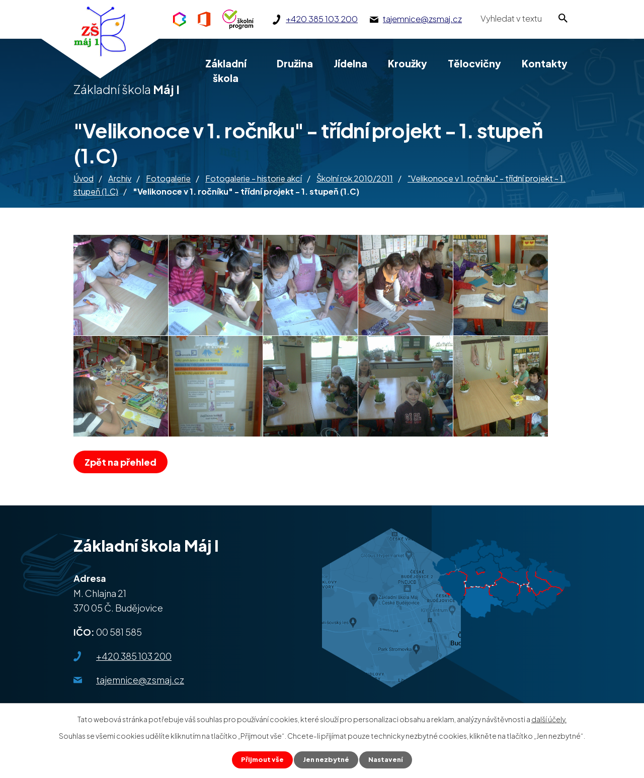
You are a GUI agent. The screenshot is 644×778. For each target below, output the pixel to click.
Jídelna (350, 63)
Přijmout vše (259, 759)
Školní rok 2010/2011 (354, 178)
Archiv (119, 178)
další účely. (549, 718)
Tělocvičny (474, 63)
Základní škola (226, 70)
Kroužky (407, 63)
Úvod (83, 178)
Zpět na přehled (123, 462)
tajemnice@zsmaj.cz (140, 679)
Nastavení (388, 759)
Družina (295, 63)
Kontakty (545, 63)
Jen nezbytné (326, 759)
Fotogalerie (168, 178)
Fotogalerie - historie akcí (253, 178)
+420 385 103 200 (134, 656)
